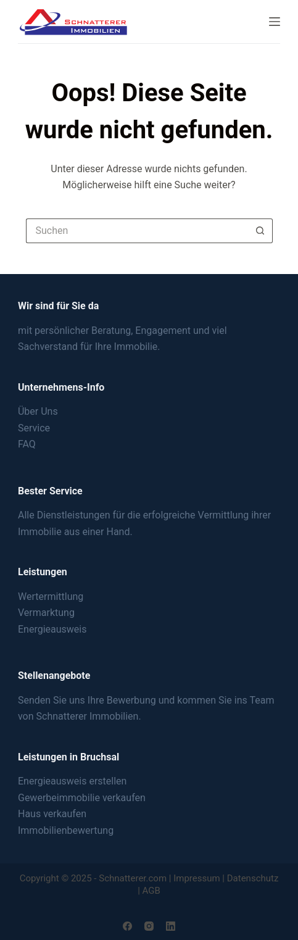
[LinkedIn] (170, 926)
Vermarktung (46, 612)
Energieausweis (52, 629)
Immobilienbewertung (66, 830)
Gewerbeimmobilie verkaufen (82, 798)
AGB (151, 890)
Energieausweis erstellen (72, 781)
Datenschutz (253, 878)
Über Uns (38, 411)
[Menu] (274, 21)
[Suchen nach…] (137, 230)
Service (34, 428)
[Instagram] (149, 926)
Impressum (196, 878)
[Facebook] (127, 926)
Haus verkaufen (52, 814)
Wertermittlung (50, 596)
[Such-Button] (260, 230)
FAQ (27, 444)
